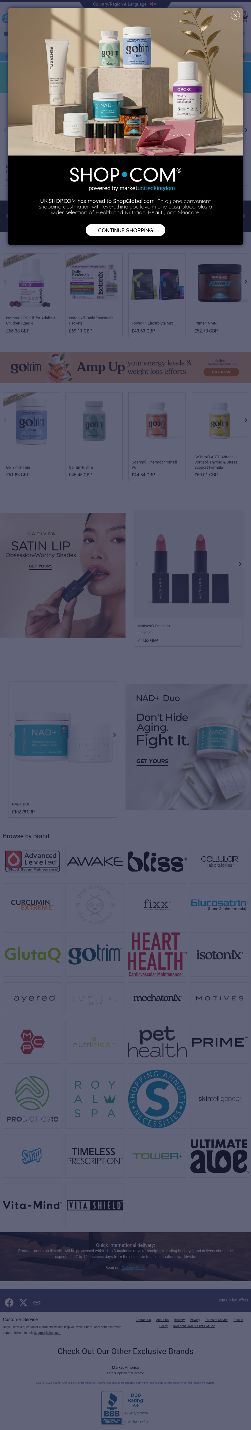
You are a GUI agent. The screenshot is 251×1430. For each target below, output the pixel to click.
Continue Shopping (125, 230)
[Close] (235, 15)
